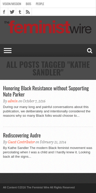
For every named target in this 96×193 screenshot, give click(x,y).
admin (13, 101)
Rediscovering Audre (22, 135)
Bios (28, 4)
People (40, 4)
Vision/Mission (12, 4)
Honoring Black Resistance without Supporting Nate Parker (46, 91)
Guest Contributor (21, 142)
